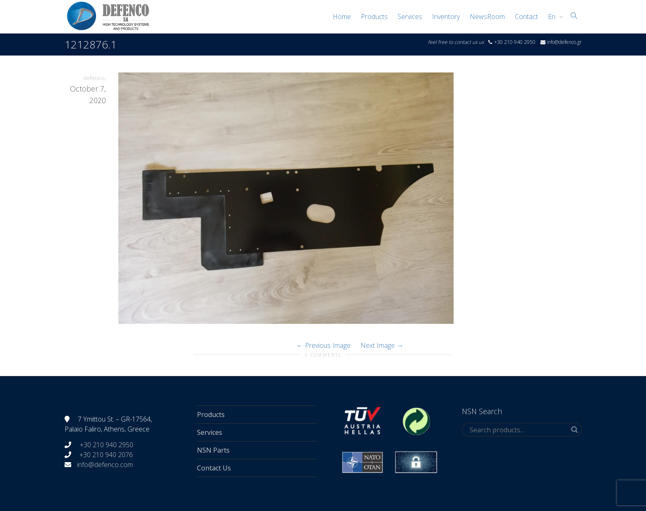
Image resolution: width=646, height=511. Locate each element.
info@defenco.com (105, 464)
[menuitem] (553, 16)
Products (374, 16)
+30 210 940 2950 (105, 444)
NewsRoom (487, 16)
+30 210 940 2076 (106, 454)
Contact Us (214, 467)
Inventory (446, 16)
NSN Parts (213, 450)
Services (410, 16)
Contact (526, 16)
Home (342, 16)
